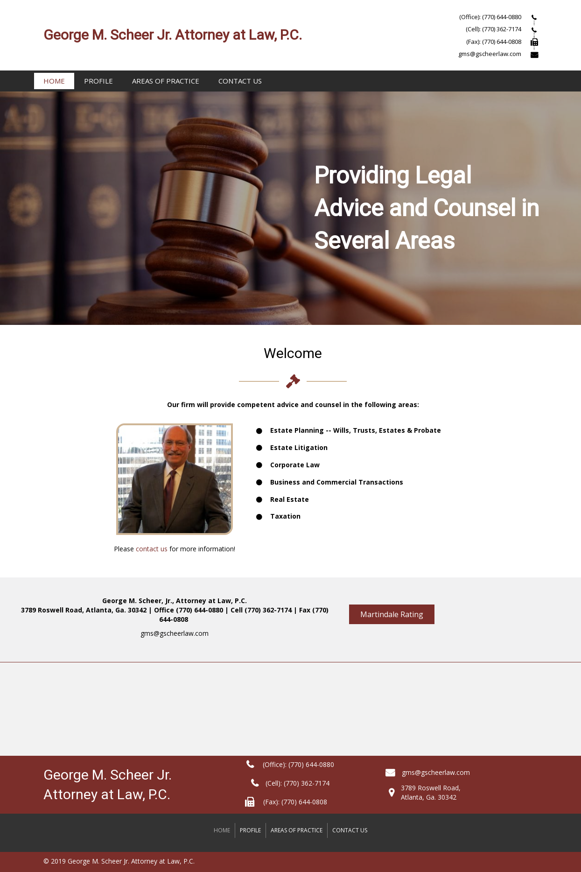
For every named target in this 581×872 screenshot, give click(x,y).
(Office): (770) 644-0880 (297, 764)
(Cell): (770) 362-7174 (297, 783)
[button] (391, 614)
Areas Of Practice (165, 80)
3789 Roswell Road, (431, 787)
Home (54, 80)
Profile (98, 80)
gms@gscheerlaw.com (174, 633)
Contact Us (240, 80)
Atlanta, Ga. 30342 (428, 797)
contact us (152, 548)
